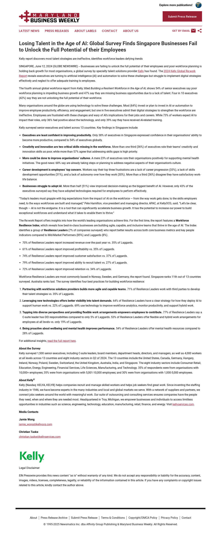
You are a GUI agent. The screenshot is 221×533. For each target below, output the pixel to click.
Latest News (29, 31)
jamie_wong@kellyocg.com (35, 424)
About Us (130, 31)
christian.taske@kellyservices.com (40, 436)
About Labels (85, 31)
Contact (109, 31)
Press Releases (57, 31)
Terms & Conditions (113, 517)
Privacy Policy (169, 517)
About (33, 517)
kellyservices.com (183, 404)
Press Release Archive (54, 517)
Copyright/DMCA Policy (142, 517)
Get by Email (184, 30)
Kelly (141, 71)
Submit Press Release (84, 517)
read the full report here (61, 341)
